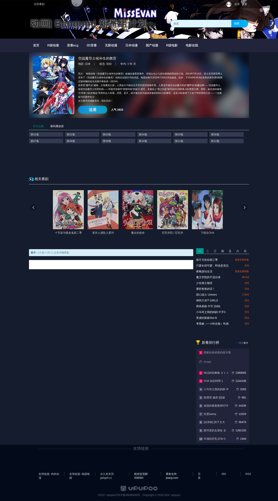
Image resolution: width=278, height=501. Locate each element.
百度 (199, 474)
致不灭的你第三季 (207, 259)
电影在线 (192, 45)
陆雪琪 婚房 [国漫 (214, 397)
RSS (248, 473)
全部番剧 (39, 4)
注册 (244, 4)
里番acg (73, 45)
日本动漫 (131, 45)
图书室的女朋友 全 (215, 430)
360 (223, 473)
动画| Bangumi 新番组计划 (88, 23)
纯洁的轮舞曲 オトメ (216, 372)
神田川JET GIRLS (207, 300)
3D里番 (91, 45)
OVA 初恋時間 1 (213, 380)
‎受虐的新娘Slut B (206, 317)
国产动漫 (152, 45)
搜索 (236, 23)
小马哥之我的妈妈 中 (216, 389)
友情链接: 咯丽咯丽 (79, 474)
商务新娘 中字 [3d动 (208, 306)
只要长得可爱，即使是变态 (212, 265)
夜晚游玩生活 (204, 271)
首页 (36, 45)
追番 (93, 110)
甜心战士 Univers (206, 294)
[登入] (50, 252)
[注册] (41, 252)
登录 (237, 4)
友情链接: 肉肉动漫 (49, 474)
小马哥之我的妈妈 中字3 (210, 312)
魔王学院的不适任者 (208, 277)
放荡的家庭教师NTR (216, 405)
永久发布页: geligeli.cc (107, 474)
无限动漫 (111, 45)
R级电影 (172, 45)
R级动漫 (53, 45)
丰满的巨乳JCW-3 (214, 438)
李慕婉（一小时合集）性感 (212, 323)
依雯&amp (210, 414)
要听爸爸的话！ (205, 288)
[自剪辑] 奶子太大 (214, 422)
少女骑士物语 (204, 283)
